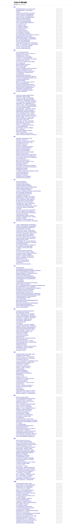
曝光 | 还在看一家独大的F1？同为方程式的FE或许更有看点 (25, 200)
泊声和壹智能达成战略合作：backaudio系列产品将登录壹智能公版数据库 (27, 510)
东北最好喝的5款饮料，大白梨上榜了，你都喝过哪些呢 (24, 347)
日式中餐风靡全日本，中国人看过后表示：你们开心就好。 (25, 521)
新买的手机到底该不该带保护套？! (21, 164)
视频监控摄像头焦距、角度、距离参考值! (22, 54)
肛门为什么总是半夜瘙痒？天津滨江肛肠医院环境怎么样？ (25, 15)
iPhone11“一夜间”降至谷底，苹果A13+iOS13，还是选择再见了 (25, 313)
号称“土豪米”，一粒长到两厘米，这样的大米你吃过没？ (24, 385)
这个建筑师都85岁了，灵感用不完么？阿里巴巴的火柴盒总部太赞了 (26, 502)
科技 (14, 136)
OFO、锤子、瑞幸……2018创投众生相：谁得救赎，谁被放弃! (25, 61)
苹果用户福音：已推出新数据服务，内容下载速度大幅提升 (25, 257)
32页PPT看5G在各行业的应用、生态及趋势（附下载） (24, 331)
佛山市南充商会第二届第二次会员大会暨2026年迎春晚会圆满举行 (26, 277)
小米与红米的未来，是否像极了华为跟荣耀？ (23, 463)
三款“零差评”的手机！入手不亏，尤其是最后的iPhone (24, 487)
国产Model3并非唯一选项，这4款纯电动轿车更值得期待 (24, 514)
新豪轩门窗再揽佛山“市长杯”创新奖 (21, 301)
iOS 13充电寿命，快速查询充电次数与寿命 (22, 261)
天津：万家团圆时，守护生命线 (21, 25)
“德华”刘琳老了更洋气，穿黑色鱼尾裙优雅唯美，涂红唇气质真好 (26, 100)
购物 (14, 395)
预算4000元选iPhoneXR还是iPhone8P (21, 402)
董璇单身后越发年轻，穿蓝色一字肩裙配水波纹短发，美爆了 (25, 103)
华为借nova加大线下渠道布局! (20, 80)
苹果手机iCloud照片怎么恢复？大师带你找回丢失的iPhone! (25, 87)
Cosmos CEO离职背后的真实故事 (21, 424)
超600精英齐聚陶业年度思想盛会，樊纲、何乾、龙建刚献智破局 (25, 286)
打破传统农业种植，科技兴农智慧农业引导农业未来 (24, 491)
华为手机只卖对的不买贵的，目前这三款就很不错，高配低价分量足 (26, 433)
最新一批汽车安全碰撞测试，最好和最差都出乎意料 (24, 192)
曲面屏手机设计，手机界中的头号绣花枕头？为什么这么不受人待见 (26, 115)
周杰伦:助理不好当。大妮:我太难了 (21, 131)
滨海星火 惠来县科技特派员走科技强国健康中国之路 (24, 304)
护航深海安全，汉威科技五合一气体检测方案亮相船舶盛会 (25, 14)
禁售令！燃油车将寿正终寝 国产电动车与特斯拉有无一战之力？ (25, 435)
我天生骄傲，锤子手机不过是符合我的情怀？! (23, 149)
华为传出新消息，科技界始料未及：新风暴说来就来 (24, 498)
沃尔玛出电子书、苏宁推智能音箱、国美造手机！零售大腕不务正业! (26, 68)
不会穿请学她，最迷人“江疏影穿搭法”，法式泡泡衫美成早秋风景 (26, 231)
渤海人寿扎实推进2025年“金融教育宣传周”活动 (23, 40)
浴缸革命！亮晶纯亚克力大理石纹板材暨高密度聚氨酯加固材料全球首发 (27, 300)
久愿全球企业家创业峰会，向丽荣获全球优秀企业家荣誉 (24, 269)
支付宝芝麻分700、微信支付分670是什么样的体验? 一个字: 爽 (25, 495)
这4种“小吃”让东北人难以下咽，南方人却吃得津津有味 (24, 471)
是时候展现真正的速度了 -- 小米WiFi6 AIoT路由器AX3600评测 (25, 203)
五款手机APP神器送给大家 (20, 417)
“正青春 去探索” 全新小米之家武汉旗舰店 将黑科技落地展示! (25, 84)
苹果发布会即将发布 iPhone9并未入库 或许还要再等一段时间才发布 (26, 444)
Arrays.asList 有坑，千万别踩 (20, 464)
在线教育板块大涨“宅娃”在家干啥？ (21, 344)
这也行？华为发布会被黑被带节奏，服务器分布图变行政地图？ (25, 398)
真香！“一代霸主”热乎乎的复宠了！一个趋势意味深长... (24, 475)
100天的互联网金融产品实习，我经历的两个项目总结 (24, 506)
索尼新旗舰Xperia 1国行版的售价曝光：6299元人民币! (24, 69)
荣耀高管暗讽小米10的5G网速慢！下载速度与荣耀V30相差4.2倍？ (26, 327)
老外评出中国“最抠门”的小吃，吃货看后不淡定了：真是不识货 (25, 390)
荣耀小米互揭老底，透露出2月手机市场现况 (22, 312)
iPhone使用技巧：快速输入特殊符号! (21, 91)
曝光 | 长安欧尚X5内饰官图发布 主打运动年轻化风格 (24, 193)
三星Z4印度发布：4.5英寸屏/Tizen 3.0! (21, 139)
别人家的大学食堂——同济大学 (21, 350)
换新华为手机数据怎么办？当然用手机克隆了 (23, 455)
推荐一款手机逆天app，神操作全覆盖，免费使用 (23, 416)
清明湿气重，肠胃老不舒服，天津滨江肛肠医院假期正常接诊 (25, 17)
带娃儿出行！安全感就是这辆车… (21, 181)
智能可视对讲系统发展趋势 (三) (21, 336)
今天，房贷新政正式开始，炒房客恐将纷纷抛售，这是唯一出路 (25, 470)
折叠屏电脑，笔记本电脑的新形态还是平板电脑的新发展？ (25, 452)
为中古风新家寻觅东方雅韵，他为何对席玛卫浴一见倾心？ (25, 292)
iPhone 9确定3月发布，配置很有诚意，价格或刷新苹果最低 (25, 207)
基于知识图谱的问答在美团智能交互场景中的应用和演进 (24, 425)
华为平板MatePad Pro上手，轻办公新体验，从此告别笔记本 (25, 378)
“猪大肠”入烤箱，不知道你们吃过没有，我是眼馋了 (24, 386)
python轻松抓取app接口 (19, 262)
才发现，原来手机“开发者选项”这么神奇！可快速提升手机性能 (25, 358)
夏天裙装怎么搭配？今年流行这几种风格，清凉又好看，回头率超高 (26, 232)
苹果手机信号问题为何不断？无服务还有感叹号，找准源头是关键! (26, 76)
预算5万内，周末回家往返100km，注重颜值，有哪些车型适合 (25, 199)
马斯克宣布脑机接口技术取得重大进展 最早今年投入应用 (24, 432)
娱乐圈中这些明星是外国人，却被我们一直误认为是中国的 (25, 110)
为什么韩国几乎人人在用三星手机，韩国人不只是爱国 (24, 247)
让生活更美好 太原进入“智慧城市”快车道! (22, 172)
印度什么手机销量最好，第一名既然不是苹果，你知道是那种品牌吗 (26, 242)
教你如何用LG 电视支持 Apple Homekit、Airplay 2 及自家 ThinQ (25, 428)
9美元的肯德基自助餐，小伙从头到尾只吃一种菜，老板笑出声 (25, 478)
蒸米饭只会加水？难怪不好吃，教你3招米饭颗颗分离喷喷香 (25, 522)
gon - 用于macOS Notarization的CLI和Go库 (22, 335)
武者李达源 (18, 11)
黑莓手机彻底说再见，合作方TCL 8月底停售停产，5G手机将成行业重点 (27, 220)
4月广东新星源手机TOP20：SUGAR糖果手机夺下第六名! (24, 72)
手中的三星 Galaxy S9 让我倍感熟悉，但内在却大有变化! (24, 146)
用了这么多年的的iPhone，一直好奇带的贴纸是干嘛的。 (24, 246)
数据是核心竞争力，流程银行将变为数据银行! (23, 150)
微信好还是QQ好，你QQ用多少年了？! (22, 145)
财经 (14, 50)
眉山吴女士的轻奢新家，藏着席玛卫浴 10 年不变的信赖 (24, 290)
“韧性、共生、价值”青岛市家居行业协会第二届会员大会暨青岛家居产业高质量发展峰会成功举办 (30, 285)
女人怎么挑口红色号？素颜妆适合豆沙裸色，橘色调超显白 (25, 234)
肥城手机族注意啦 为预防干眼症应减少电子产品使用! (24, 138)
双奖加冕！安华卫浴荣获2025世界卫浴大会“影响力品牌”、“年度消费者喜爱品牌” (28, 293)
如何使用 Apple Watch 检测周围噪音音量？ (22, 371)
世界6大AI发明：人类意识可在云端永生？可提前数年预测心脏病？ (26, 212)
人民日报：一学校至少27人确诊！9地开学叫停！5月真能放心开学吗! (26, 157)
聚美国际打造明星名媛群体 (20, 267)
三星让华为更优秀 (19, 208)
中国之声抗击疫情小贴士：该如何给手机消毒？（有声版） (25, 449)
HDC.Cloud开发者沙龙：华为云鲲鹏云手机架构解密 (24, 441)
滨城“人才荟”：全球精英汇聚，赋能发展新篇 (23, 41)
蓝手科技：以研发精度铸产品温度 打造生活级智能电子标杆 (25, 22)
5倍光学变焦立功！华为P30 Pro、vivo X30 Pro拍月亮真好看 (25, 356)
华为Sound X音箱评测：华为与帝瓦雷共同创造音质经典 (24, 414)
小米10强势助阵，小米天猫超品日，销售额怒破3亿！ (24, 254)
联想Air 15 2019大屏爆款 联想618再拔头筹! (22, 83)
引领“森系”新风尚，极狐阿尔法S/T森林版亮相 (23, 184)
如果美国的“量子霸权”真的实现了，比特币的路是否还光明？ (25, 362)
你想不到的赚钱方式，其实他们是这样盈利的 (23, 355)
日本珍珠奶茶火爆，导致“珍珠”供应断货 (22, 379)
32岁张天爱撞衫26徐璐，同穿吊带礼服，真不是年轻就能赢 (25, 99)
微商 (14, 438)
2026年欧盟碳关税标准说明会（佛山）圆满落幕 (23, 297)
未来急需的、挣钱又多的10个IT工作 (21, 258)
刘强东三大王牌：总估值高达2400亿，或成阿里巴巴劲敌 (24, 118)
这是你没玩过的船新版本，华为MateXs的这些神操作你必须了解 (25, 484)
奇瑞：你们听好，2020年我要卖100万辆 (22, 494)
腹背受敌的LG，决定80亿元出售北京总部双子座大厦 (24, 409)
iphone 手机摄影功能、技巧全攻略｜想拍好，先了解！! (24, 142)
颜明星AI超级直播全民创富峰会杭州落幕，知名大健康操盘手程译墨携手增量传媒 (28, 270)
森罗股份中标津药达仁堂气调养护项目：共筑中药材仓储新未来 (25, 37)
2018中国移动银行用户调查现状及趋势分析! (22, 79)
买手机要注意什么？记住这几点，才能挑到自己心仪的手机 (25, 401)
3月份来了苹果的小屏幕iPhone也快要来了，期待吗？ (24, 204)
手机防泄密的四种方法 (19, 323)
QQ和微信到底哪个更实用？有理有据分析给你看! (23, 75)
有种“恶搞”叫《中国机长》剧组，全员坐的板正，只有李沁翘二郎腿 (26, 134)
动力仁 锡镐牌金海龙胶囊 (20, 281)
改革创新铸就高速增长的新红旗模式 (21, 370)
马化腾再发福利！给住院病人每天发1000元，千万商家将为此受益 (26, 325)
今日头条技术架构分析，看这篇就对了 (22, 505)
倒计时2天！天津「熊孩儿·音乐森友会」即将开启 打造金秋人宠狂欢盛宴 (27, 44)
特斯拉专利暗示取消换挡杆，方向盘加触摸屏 (23, 413)
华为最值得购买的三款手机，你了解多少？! (22, 60)
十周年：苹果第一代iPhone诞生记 (21, 321)
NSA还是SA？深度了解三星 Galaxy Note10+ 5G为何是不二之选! (25, 53)
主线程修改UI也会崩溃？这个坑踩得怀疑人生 (23, 363)
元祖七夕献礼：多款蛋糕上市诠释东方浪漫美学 (23, 48)
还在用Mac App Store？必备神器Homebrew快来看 (23, 366)
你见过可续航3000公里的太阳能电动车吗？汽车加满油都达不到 (25, 451)
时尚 (14, 222)
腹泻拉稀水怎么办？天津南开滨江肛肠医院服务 (23, 18)
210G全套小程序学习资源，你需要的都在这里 (23, 429)
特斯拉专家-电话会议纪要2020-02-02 (21, 343)
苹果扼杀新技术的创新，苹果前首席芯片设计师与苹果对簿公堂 (25, 111)
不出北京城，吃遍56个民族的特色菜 (21, 381)
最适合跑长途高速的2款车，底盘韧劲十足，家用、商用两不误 (25, 197)
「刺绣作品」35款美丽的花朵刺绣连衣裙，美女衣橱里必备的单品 (26, 224)
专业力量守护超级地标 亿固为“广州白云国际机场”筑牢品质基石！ (26, 278)
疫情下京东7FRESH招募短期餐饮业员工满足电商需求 (24, 130)
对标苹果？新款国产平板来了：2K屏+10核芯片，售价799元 (25, 122)
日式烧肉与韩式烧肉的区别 (20, 389)
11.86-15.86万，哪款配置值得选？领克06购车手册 (23, 189)
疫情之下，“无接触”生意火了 (20, 129)
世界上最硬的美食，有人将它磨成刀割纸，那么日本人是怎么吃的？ (26, 346)
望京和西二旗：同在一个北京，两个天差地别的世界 (24, 406)
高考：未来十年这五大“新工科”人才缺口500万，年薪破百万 (25, 251)
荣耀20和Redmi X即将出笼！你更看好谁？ (22, 239)
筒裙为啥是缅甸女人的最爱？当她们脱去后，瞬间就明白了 (25, 235)
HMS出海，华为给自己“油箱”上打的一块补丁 (23, 440)
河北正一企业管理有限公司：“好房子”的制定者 (23, 33)
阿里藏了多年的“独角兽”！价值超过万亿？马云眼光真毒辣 (25, 459)
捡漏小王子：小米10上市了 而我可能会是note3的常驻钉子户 (25, 490)
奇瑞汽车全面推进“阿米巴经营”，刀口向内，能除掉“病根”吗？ (25, 468)
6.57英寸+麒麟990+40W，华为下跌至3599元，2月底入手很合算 (25, 317)
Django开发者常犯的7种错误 (20, 460)
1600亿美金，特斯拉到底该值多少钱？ (22, 339)
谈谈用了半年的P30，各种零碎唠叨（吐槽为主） (23, 123)
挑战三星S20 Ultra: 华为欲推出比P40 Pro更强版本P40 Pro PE (25, 255)
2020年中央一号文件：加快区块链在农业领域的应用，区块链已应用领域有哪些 (28, 513)
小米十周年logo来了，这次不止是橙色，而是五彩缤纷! (24, 57)
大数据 (15, 481)
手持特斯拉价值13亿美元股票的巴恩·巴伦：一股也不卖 (24, 517)
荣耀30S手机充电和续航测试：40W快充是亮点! (23, 64)
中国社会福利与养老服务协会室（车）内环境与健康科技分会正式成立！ (27, 273)
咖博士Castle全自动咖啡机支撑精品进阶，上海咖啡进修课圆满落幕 (26, 38)
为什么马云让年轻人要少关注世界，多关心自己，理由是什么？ (25, 114)
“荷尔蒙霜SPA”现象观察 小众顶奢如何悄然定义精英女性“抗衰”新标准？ (27, 282)
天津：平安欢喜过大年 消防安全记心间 (22, 30)
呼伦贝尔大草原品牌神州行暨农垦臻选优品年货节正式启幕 (25, 305)
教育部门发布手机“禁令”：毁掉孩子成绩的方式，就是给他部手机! (26, 165)
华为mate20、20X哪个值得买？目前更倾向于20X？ (23, 405)
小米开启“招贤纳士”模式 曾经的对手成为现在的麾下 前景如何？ (25, 328)
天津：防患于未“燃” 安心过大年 (21, 29)
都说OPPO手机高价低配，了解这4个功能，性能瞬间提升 (24, 127)
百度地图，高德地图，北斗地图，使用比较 (22, 119)
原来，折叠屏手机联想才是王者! (21, 158)
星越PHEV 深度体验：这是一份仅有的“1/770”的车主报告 (24, 340)
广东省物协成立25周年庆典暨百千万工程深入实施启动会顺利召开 (26, 296)
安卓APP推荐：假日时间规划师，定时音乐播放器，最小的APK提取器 (26, 420)
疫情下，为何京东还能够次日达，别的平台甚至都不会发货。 (25, 211)
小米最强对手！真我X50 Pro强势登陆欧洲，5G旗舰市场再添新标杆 (26, 316)
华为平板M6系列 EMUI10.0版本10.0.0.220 (22, 359)
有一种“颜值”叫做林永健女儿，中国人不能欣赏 (23, 228)
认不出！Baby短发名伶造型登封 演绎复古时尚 (23, 107)
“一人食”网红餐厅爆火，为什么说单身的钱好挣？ (23, 472)
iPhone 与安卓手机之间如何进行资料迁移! (22, 52)
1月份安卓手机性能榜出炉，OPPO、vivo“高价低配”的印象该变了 (26, 518)
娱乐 (14, 93)
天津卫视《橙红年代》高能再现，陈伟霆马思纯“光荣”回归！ (25, 95)
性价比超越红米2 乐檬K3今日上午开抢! (22, 143)
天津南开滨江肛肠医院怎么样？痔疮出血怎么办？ (23, 19)
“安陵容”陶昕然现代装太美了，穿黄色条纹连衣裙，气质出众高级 (26, 108)
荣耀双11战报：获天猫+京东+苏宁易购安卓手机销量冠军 (24, 486)
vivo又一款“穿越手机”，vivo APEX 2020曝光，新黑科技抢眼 (25, 324)
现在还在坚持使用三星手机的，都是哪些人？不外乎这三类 (25, 215)
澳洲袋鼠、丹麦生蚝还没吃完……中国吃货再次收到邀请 (24, 479)
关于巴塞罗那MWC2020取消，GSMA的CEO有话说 (23, 410)
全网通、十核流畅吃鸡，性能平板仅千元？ (22, 503)
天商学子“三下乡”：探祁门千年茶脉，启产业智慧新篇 (24, 45)
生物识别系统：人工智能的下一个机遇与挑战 (23, 367)
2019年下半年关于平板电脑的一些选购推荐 (22, 499)
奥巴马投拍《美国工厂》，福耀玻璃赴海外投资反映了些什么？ (25, 467)
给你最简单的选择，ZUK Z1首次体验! (22, 169)
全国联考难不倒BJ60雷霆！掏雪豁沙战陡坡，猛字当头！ (24, 188)
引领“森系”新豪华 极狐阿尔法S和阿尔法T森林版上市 (24, 185)
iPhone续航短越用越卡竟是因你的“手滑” (22, 243)
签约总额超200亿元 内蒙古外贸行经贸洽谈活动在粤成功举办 (25, 289)
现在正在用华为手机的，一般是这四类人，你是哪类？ (24, 448)
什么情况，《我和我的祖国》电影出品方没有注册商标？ (24, 133)
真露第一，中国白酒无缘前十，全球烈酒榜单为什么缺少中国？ (25, 474)
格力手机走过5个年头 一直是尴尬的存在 (22, 332)
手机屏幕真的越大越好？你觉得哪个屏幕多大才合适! (24, 88)
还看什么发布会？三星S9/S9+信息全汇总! (22, 153)
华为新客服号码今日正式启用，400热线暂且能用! (23, 176)
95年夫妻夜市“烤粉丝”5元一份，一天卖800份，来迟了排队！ (25, 382)
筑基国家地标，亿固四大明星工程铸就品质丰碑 (23, 274)
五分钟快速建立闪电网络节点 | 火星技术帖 (22, 456)
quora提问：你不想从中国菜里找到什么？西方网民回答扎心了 (25, 436)
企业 (14, 265)
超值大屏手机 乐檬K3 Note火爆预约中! (22, 65)
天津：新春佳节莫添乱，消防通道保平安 (22, 26)
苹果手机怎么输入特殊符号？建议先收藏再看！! (23, 177)
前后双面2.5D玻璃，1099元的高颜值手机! (22, 162)
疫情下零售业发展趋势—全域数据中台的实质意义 (23, 320)
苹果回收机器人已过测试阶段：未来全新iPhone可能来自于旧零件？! (26, 154)
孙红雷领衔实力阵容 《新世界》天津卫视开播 (23, 96)
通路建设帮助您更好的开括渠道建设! (21, 168)
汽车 (14, 179)
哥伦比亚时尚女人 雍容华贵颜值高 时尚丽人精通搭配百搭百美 (25, 227)
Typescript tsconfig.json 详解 (20, 375)
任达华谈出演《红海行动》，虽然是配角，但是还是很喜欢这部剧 (26, 104)
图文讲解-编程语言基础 (19, 374)
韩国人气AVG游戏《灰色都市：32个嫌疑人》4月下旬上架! (25, 161)
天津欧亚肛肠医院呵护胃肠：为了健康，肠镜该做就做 (24, 10)
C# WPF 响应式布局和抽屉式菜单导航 (21, 126)
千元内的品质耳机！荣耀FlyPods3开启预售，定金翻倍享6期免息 (25, 238)
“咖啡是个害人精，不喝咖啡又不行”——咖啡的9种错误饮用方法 (25, 393)
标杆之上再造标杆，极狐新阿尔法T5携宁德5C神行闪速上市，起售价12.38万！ (28, 34)
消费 (14, 352)
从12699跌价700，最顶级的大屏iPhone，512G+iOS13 (24, 445)
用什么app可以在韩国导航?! (20, 73)
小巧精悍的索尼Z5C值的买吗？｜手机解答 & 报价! (23, 56)
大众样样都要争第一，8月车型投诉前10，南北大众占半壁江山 (25, 196)
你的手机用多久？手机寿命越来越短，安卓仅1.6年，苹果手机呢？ (26, 216)
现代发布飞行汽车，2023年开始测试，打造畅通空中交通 (24, 219)
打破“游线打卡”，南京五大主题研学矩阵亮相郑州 (23, 21)
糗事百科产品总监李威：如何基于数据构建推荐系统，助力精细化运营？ (27, 421)
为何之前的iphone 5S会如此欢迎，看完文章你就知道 (24, 250)
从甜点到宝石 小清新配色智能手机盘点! (22, 173)
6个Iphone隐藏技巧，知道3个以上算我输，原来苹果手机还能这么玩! (26, 166)
